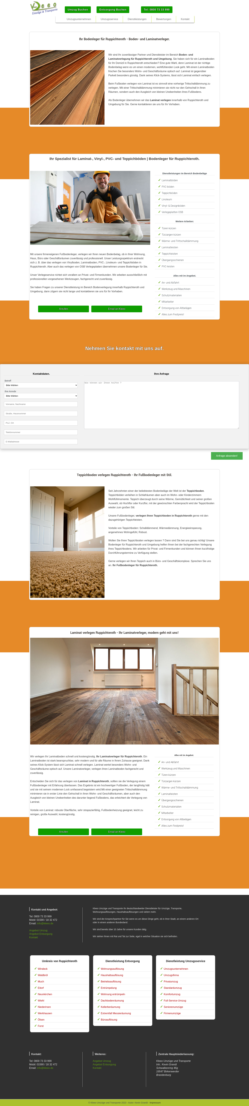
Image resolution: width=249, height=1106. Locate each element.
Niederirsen (44, 1007)
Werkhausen (45, 1013)
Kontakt (33, 937)
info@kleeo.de (45, 923)
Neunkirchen (45, 994)
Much (41, 981)
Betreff (8, 380)
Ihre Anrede (10, 391)
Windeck (42, 968)
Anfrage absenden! (227, 455)
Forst (41, 1026)
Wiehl (41, 1000)
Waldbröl (43, 975)
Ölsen (41, 1019)
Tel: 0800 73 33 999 (157, 9)
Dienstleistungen (137, 19)
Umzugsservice (109, 19)
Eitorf (41, 988)
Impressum (155, 1102)
